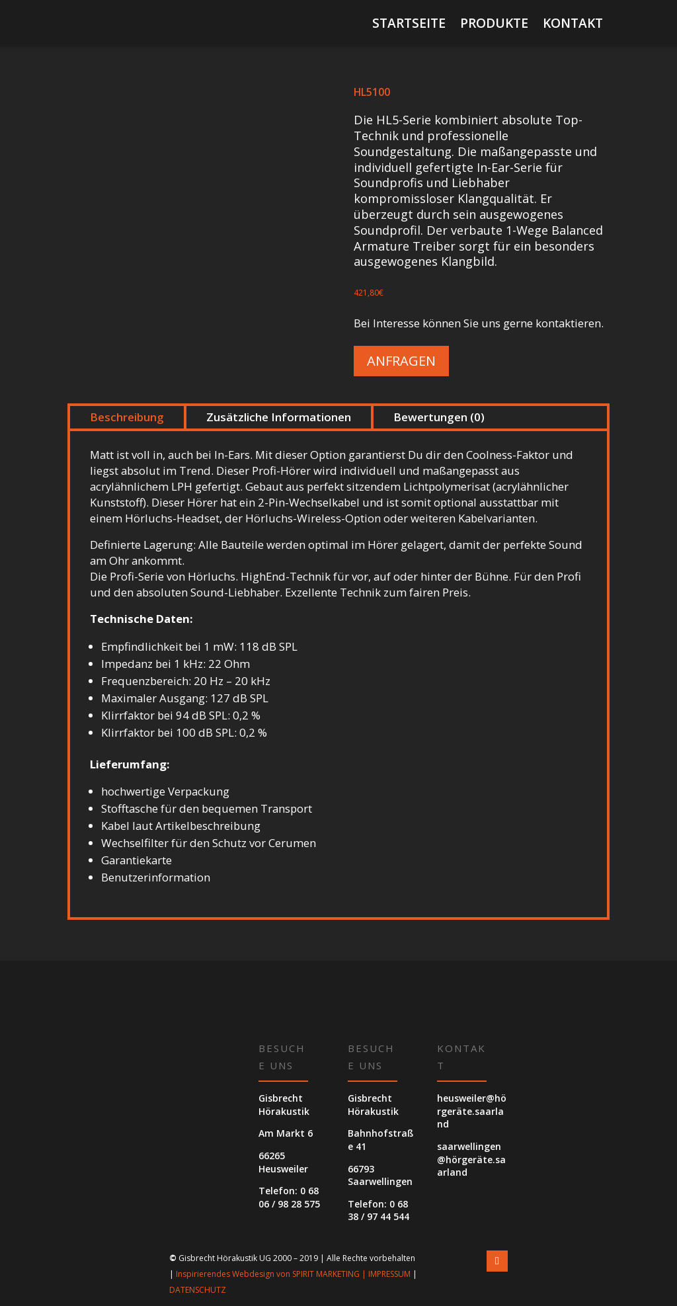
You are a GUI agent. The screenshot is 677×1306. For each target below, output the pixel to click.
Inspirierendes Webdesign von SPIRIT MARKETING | (272, 1274)
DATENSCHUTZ (197, 1289)
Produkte (494, 25)
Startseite (409, 25)
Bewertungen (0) (439, 417)
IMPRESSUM (389, 1274)
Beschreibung (127, 417)
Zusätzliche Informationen (278, 417)
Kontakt (573, 25)
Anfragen (401, 361)
